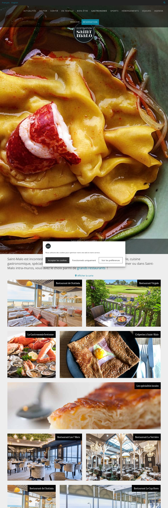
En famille (67, 11)
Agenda (158, 11)
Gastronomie (99, 11)
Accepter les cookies (57, 260)
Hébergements (130, 11)
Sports (114, 11)
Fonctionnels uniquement (84, 260)
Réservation (90, 22)
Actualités (30, 11)
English (14, 2)
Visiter (43, 11)
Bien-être (82, 11)
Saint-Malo (76, 240)
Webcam (75, 22)
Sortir (54, 11)
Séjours (146, 11)
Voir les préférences (111, 260)
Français (6, 2)
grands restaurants (91, 268)
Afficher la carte (84, 275)
